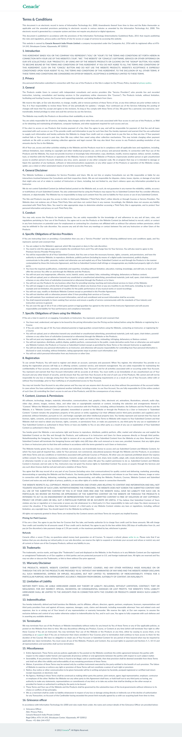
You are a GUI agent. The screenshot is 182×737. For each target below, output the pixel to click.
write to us (133, 537)
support (40, 634)
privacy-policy (145, 83)
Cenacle (65, 730)
